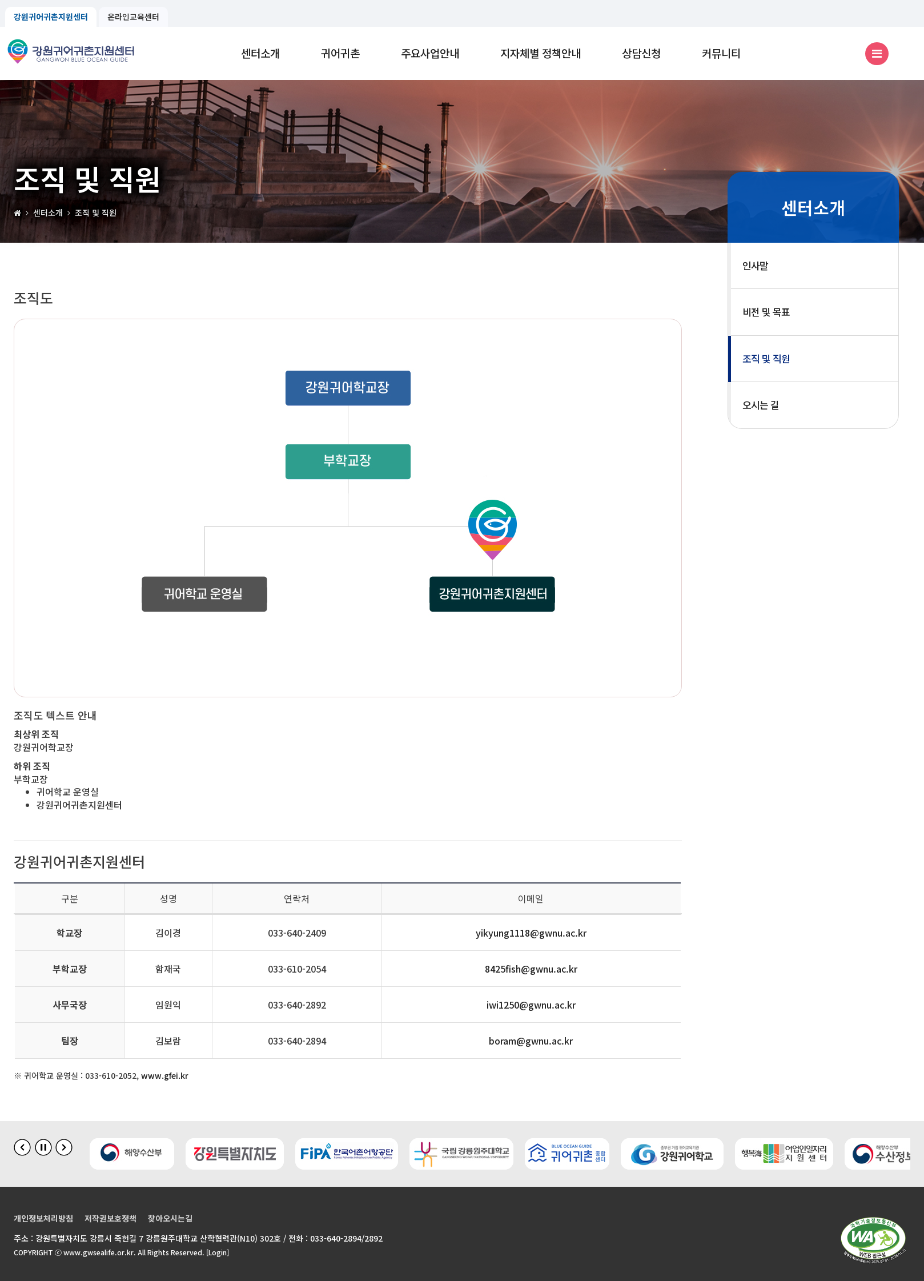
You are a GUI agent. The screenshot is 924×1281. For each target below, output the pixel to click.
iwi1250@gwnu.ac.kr (531, 1004)
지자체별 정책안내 (540, 53)
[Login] (217, 1252)
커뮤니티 (721, 53)
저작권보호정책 (110, 1218)
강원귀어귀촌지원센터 (51, 16)
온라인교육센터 (133, 16)
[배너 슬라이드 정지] (43, 1147)
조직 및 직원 (766, 358)
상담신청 (641, 53)
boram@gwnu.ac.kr (531, 1040)
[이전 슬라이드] (22, 1147)
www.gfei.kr (164, 1075)
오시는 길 (760, 404)
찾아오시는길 (170, 1218)
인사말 (755, 265)
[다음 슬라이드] (64, 1147)
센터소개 (260, 53)
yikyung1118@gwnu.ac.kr (531, 932)
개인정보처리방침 (43, 1218)
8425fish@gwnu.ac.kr (531, 968)
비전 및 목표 (766, 311)
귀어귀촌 (340, 53)
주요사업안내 (430, 53)
